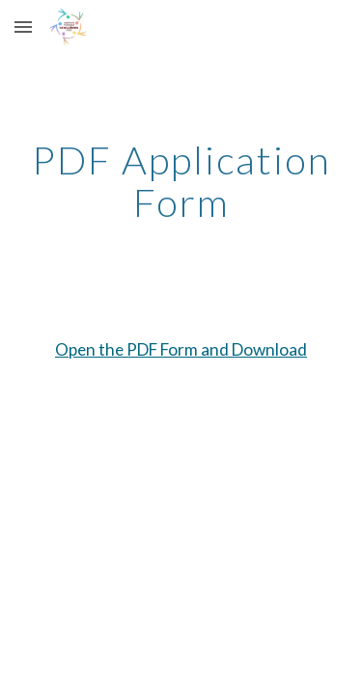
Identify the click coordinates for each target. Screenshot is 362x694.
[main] (181, 181)
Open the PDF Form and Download (181, 349)
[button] (23, 26)
